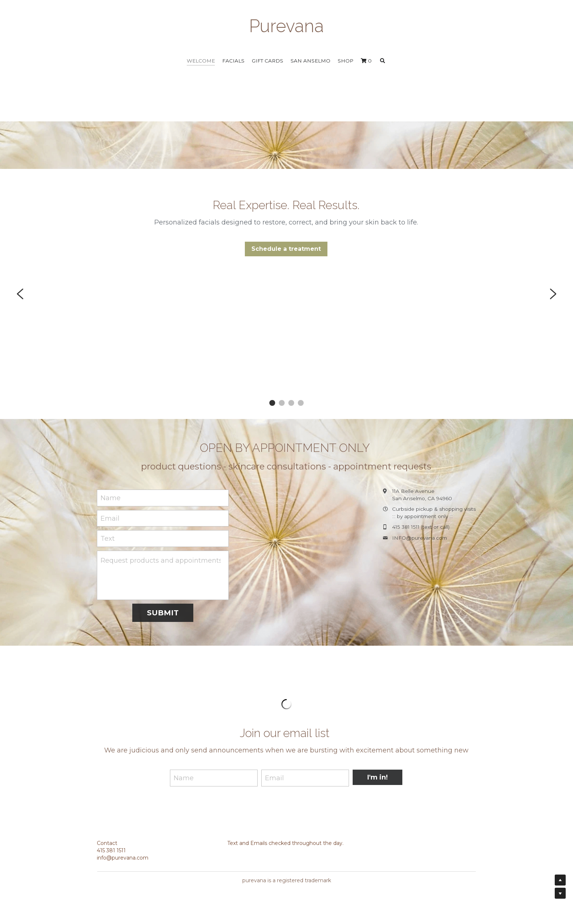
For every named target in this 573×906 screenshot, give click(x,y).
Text (107, 539)
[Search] (382, 61)
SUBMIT (163, 612)
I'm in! (377, 778)
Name (110, 498)
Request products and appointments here (160, 560)
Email (109, 518)
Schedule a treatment (286, 248)
